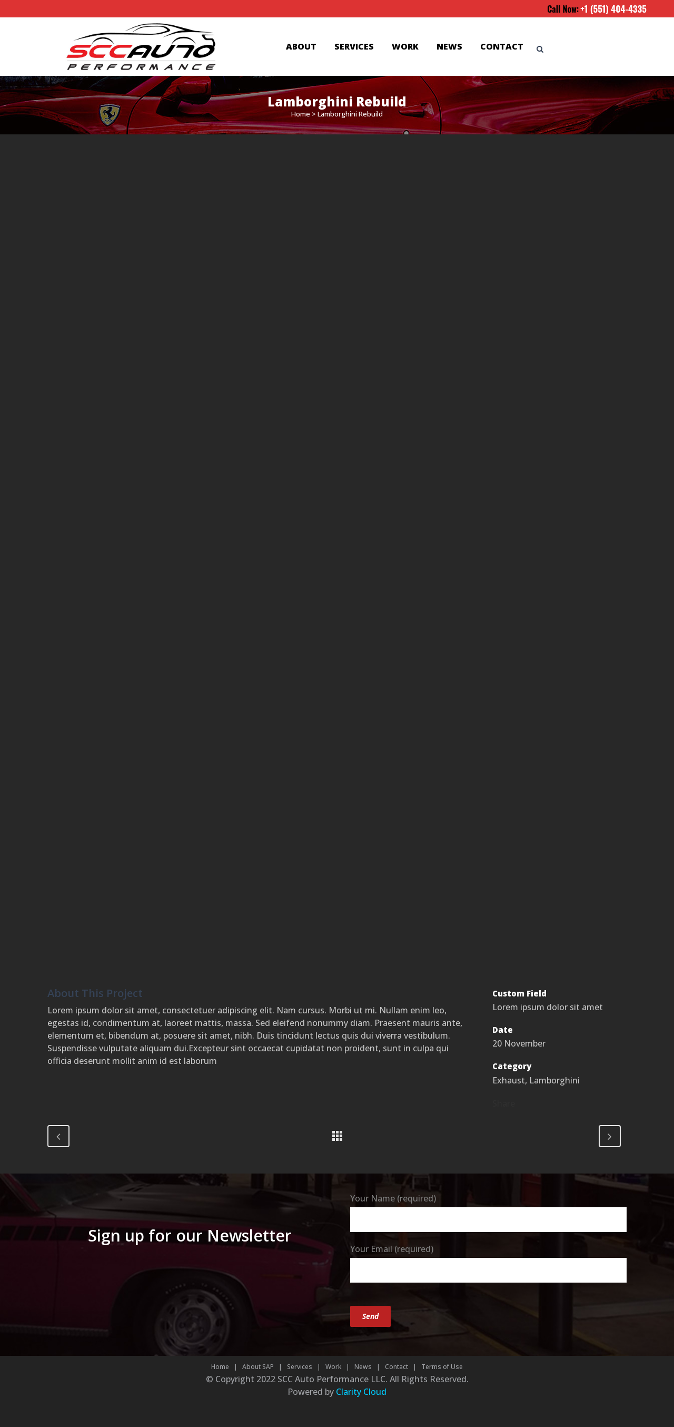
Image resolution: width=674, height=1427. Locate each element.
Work (333, 1366)
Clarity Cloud (361, 1391)
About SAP (258, 1366)
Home (300, 114)
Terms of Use (442, 1366)
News (363, 1366)
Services (299, 1366)
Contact (396, 1366)
